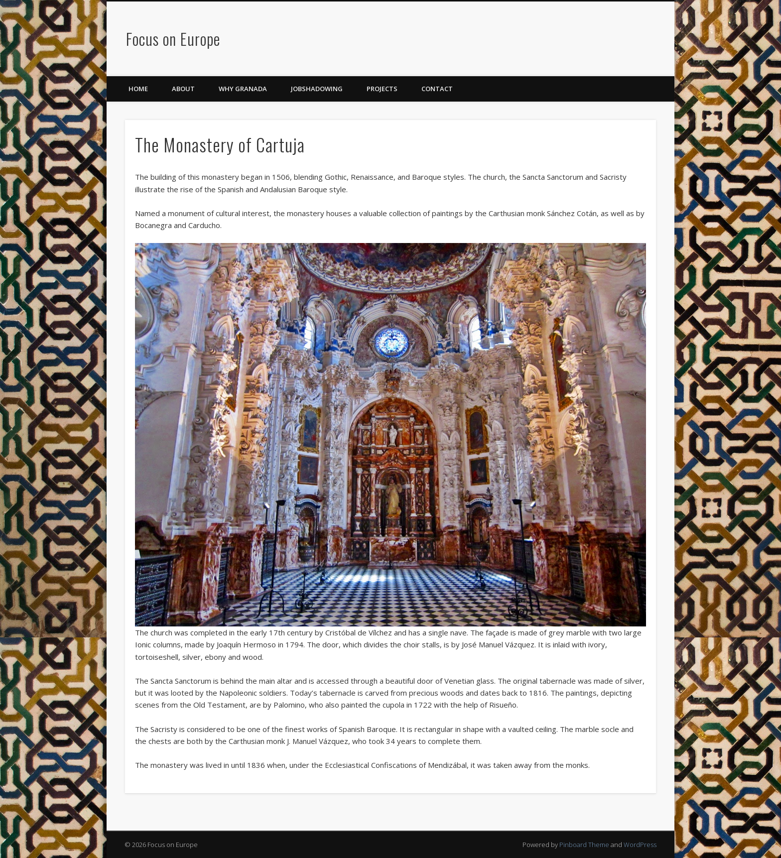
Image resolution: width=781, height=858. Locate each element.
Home (138, 88)
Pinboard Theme (584, 844)
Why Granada (243, 88)
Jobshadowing (317, 88)
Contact (437, 88)
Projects (382, 88)
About (183, 88)
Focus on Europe (173, 38)
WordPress (640, 844)
